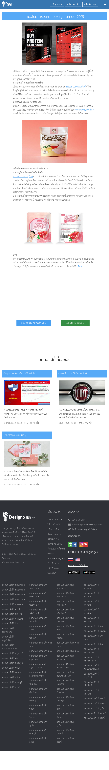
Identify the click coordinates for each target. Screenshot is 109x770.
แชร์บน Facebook (75, 323)
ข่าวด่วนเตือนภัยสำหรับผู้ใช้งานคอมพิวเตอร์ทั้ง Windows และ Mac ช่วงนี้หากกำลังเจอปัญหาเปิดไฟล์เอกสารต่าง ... (25, 414)
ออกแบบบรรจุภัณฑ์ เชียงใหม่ (65, 690)
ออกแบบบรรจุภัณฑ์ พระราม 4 (65, 603)
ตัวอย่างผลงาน (54, 534)
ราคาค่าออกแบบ (55, 520)
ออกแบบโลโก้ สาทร (11, 609)
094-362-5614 (77, 520)
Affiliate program (56, 558)
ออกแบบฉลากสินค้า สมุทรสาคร (38, 657)
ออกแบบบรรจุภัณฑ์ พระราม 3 (65, 595)
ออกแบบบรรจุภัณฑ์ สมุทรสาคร (65, 657)
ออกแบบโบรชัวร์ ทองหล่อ (91, 619)
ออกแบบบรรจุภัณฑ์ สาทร (65, 628)
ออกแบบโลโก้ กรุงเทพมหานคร (9, 646)
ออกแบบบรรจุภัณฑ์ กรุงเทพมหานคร (65, 674)
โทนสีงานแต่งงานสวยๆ (15, 435)
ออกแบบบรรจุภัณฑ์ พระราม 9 (65, 611)
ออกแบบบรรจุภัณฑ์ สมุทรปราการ (65, 666)
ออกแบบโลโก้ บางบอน (12, 619)
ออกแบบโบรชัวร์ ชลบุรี (94, 699)
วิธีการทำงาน (53, 568)
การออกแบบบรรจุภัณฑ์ (76, 87)
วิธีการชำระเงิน (54, 525)
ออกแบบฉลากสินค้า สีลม (40, 651)
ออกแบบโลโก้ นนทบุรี (12, 682)
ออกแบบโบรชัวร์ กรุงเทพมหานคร (91, 667)
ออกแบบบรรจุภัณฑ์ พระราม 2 (65, 586)
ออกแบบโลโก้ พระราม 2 (13, 585)
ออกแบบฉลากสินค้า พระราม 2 (38, 586)
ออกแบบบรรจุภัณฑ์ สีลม (68, 651)
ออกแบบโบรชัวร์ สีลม (94, 644)
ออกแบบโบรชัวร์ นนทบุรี (95, 713)
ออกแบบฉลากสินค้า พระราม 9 (38, 611)
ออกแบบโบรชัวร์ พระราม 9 (91, 611)
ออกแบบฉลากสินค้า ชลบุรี (38, 707)
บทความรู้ (52, 573)
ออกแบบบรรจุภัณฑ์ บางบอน (68, 644)
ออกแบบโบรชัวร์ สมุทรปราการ (91, 659)
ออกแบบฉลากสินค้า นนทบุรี (38, 732)
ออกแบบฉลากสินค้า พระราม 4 (38, 603)
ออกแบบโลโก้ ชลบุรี (11, 668)
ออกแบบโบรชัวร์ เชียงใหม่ (91, 684)
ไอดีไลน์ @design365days (84, 529)
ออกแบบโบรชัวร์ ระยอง (95, 703)
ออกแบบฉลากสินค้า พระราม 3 (38, 595)
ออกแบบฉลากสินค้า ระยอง (38, 715)
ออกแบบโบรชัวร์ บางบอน (93, 637)
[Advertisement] (46, 293)
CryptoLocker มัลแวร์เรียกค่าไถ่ (19, 373)
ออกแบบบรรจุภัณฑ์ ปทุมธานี (65, 682)
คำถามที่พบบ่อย (55, 544)
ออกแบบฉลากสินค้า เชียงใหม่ (38, 690)
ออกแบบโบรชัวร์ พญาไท (95, 631)
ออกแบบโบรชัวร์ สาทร (94, 626)
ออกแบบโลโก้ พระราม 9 (13, 599)
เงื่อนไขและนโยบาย (56, 549)
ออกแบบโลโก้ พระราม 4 (13, 595)
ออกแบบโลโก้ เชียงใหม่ (12, 658)
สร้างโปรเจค (53, 539)
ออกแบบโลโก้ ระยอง (11, 673)
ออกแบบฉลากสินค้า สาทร (38, 628)
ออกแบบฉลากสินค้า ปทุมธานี (38, 682)
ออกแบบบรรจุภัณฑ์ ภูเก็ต (65, 723)
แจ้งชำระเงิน (53, 529)
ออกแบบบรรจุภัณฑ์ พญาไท (65, 636)
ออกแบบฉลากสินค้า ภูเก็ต (38, 723)
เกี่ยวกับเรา (54, 512)
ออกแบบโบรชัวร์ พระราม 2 (91, 586)
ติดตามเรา (74, 536)
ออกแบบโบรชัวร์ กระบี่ (94, 718)
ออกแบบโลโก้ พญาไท (12, 614)
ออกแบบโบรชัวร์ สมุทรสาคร (91, 650)
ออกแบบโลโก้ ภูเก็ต (11, 678)
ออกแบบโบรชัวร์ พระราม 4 (91, 603)
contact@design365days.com (86, 525)
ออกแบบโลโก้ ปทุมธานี (12, 653)
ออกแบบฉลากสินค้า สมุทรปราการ (38, 666)
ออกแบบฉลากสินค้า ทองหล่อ (38, 619)
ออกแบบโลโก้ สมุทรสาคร (8, 630)
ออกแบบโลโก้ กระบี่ (11, 687)
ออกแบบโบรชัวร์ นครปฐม (91, 692)
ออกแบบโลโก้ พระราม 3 (13, 590)
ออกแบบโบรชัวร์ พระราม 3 (91, 595)
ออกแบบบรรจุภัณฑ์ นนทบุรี (65, 732)
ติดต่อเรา (52, 554)
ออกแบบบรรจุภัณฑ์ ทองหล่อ (65, 619)
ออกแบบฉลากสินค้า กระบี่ (38, 740)
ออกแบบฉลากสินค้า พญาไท (38, 636)
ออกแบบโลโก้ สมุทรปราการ (8, 638)
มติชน (79, 267)
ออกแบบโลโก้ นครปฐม (12, 663)
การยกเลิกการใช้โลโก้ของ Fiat (72, 373)
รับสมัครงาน (53, 563)
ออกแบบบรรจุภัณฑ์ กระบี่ (65, 740)
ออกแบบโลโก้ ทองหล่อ (12, 604)
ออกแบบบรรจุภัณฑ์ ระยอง (65, 715)
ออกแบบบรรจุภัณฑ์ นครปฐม (65, 699)
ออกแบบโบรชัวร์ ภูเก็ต (94, 708)
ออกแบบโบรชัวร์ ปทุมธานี (91, 675)
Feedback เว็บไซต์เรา (78, 566)
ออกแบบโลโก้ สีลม (10, 624)
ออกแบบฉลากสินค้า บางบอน (40, 644)
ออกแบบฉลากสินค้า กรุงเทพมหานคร (38, 674)
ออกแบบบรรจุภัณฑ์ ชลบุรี (65, 707)
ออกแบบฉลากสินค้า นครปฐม (38, 699)
